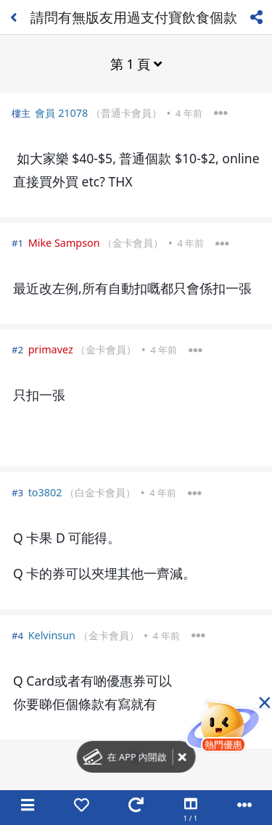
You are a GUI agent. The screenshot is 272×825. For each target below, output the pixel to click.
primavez (50, 349)
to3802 (45, 492)
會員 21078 (61, 113)
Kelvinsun (51, 635)
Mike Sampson (64, 243)
